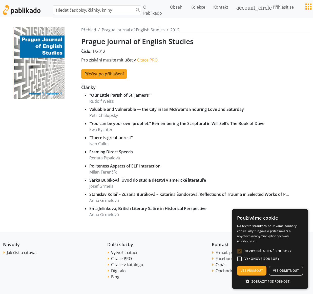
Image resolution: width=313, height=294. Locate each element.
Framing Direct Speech (111, 152)
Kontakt (220, 7)
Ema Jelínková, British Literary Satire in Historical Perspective (147, 208)
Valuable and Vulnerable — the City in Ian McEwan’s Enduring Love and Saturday (166, 109)
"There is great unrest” (111, 137)
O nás (221, 264)
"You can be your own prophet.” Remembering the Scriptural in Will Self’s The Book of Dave (176, 123)
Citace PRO (147, 60)
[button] (239, 251)
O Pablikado (152, 10)
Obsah (176, 7)
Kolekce (198, 7)
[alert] (270, 249)
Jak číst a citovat (22, 252)
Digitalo (118, 271)
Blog (115, 277)
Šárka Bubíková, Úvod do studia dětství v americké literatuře (147, 180)
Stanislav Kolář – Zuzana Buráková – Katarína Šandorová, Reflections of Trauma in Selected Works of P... (189, 194)
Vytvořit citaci (124, 252)
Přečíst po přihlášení (104, 74)
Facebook (225, 258)
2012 (174, 30)
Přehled (88, 30)
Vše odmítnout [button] (286, 270)
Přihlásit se (265, 7)
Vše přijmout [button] (252, 270)
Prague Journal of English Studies (133, 30)
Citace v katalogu (127, 264)
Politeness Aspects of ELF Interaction (124, 166)
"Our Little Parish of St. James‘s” (119, 95)
